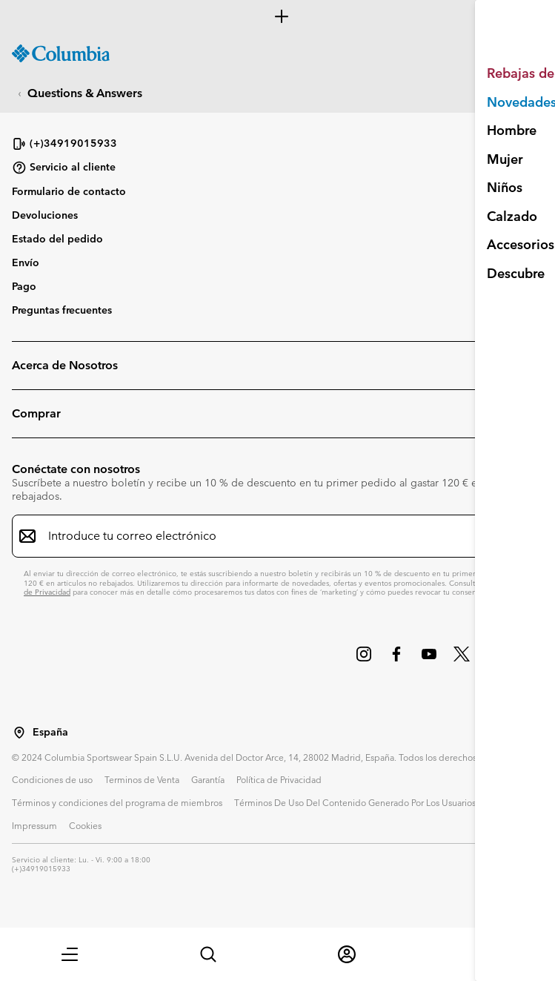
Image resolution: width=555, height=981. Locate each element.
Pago (24, 286)
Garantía (208, 779)
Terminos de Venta (141, 779)
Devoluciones (45, 215)
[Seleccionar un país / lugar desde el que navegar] (19, 732)
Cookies (85, 825)
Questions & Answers (84, 93)
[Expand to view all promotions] (277, 16)
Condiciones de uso (52, 779)
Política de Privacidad (279, 779)
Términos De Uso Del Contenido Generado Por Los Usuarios (355, 802)
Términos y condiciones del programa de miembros (117, 802)
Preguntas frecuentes (62, 310)
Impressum (34, 825)
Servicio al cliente (64, 167)
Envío (25, 262)
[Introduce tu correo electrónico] (268, 536)
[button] (69, 954)
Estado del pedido (57, 238)
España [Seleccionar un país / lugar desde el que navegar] (50, 732)
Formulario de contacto (69, 191)
